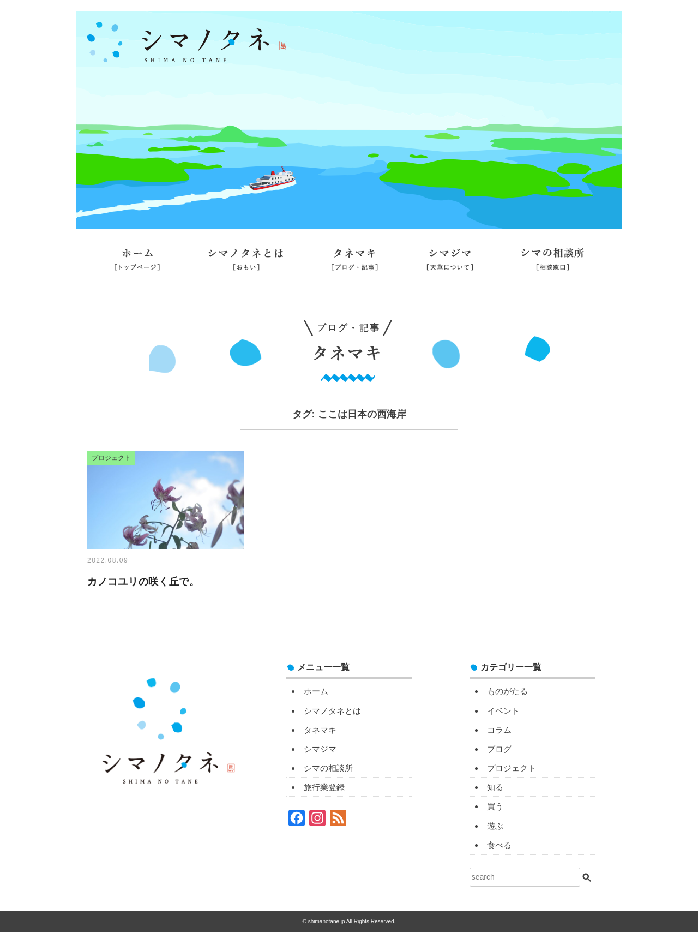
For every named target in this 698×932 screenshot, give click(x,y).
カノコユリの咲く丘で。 (143, 581)
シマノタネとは (245, 263)
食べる (499, 845)
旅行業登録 (349, 293)
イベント (503, 710)
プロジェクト (511, 768)
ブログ (499, 749)
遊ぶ (495, 826)
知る (495, 787)
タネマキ (355, 263)
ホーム (137, 263)
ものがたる (507, 691)
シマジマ (449, 263)
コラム (499, 729)
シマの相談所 (552, 263)
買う (495, 806)
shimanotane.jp (327, 921)
